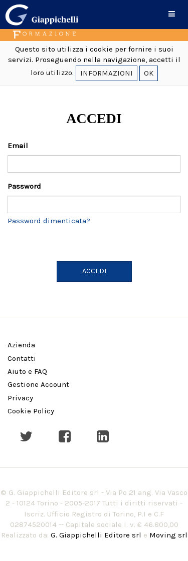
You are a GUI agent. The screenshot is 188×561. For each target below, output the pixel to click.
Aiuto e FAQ (27, 371)
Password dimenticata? (49, 220)
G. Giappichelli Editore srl (96, 534)
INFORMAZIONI (106, 73)
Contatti (22, 358)
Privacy (20, 397)
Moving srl (168, 534)
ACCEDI (94, 271)
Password (24, 186)
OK (148, 73)
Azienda (21, 344)
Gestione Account (38, 384)
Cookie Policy (31, 410)
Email (18, 145)
